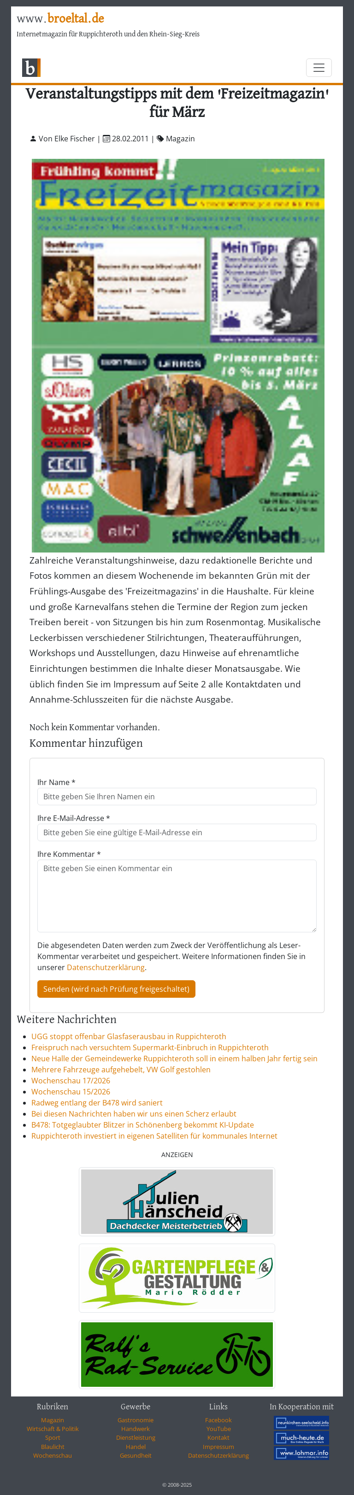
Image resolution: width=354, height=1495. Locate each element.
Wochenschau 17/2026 (70, 1081)
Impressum (218, 1447)
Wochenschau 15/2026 (70, 1092)
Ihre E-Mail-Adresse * (73, 818)
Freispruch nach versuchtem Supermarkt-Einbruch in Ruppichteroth (150, 1047)
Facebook (218, 1420)
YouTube (218, 1429)
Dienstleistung (135, 1437)
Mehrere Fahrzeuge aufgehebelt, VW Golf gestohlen (121, 1070)
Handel (136, 1447)
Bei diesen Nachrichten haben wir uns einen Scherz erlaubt (133, 1114)
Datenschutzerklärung (106, 967)
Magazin (52, 1420)
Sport (52, 1437)
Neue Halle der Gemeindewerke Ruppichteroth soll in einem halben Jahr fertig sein (174, 1058)
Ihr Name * (56, 782)
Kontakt (218, 1437)
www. (60, 19)
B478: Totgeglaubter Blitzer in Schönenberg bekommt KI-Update (142, 1125)
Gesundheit (136, 1455)
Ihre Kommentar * (69, 854)
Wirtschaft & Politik (53, 1429)
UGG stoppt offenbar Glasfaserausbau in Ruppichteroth (128, 1036)
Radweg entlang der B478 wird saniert (97, 1103)
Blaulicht (53, 1447)
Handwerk (135, 1429)
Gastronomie (135, 1420)
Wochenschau (52, 1455)
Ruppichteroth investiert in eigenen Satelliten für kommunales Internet (154, 1136)
